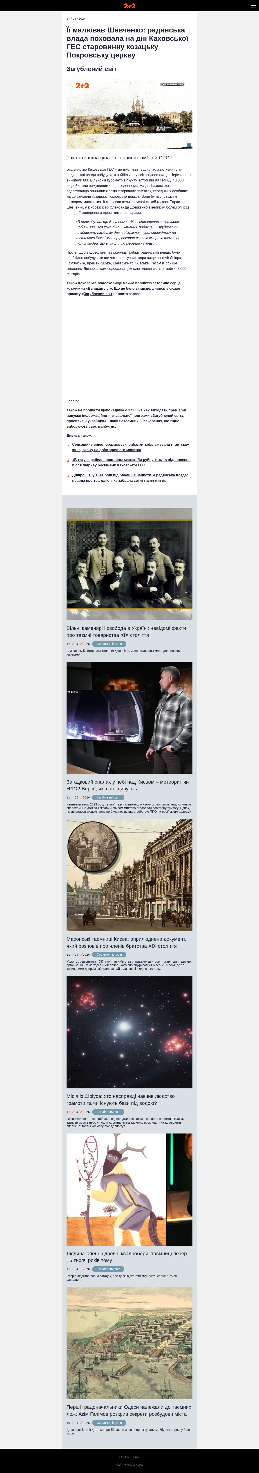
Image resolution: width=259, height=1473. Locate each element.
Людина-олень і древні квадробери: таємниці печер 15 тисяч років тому (127, 1257)
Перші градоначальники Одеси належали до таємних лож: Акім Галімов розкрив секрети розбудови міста (129, 1410)
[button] (253, 5)
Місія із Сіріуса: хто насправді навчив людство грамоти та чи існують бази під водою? (121, 1099)
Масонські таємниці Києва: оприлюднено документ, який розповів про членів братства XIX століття (126, 942)
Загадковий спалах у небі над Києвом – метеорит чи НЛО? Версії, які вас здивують (128, 785)
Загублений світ (92, 68)
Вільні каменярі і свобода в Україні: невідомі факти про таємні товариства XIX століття (126, 631)
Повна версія (129, 1457)
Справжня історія (109, 644)
